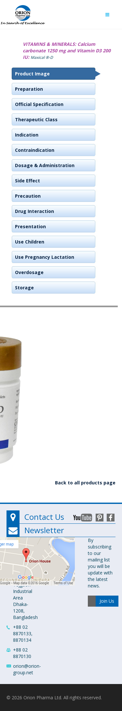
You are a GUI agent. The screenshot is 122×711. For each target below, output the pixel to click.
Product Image (32, 74)
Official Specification (39, 104)
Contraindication (34, 150)
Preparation (29, 89)
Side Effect (27, 181)
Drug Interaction (34, 211)
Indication (26, 135)
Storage (24, 287)
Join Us (107, 601)
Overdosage (29, 272)
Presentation (30, 226)
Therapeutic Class (36, 119)
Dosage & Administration (45, 165)
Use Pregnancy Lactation (44, 257)
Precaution (28, 196)
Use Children (29, 242)
